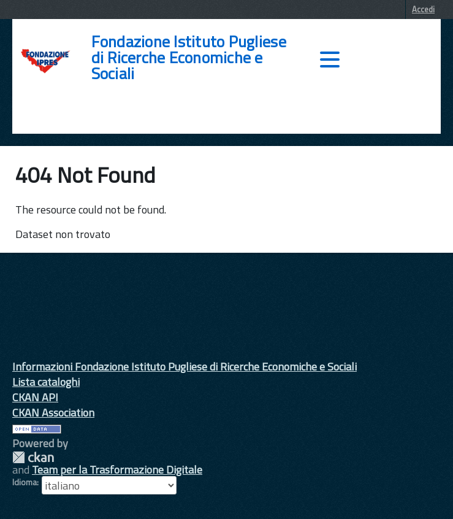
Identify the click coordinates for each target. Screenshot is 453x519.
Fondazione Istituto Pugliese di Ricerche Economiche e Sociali (188, 58)
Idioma (24, 482)
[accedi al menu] (330, 59)
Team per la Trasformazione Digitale (117, 469)
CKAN (33, 457)
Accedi (423, 9)
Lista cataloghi (46, 382)
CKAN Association (53, 412)
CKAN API (35, 397)
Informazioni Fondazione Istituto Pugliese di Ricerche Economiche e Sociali (184, 366)
